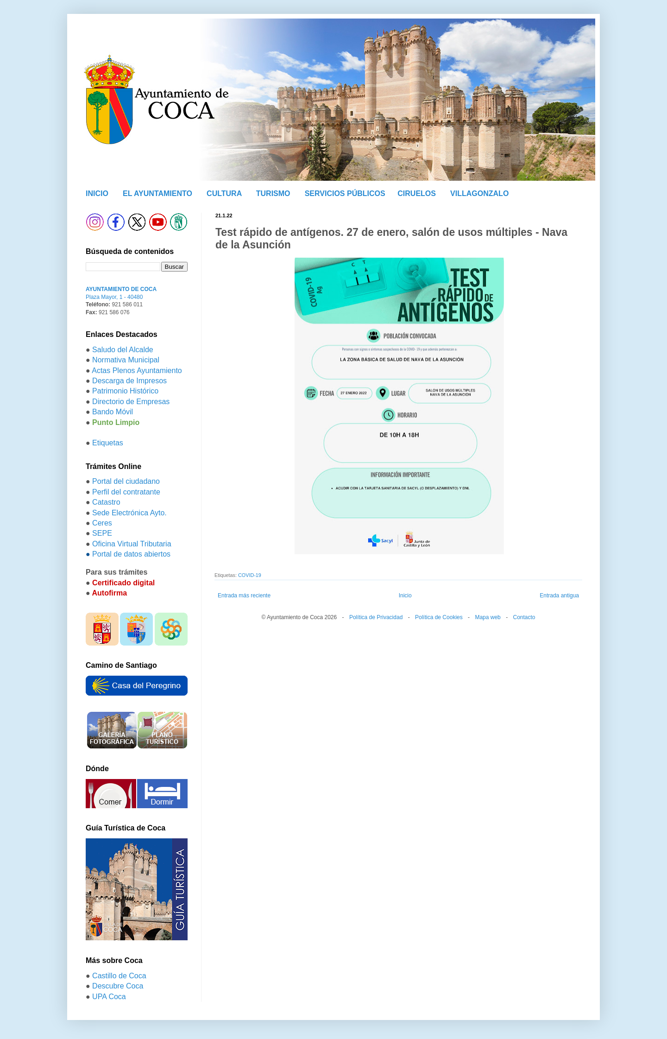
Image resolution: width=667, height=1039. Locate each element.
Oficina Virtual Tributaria (131, 544)
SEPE (102, 533)
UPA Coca (109, 997)
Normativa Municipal (125, 360)
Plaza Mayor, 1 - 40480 (114, 297)
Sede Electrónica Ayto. (129, 513)
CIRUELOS (416, 193)
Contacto (524, 617)
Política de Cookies (439, 617)
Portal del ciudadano (126, 481)
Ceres (102, 523)
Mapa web (487, 617)
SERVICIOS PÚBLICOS (345, 193)
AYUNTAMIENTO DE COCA (121, 289)
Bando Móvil (112, 412)
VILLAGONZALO (479, 193)
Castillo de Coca (119, 976)
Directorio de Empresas (131, 401)
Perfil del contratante (126, 492)
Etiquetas (107, 443)
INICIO (97, 193)
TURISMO (273, 193)
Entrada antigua (559, 595)
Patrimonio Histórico (125, 391)
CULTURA (224, 193)
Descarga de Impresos (129, 381)
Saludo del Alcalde (122, 350)
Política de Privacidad (376, 617)
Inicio (405, 595)
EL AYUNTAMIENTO (157, 193)
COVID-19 (249, 575)
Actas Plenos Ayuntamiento (137, 370)
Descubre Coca (117, 986)
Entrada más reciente (244, 595)
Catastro (106, 502)
